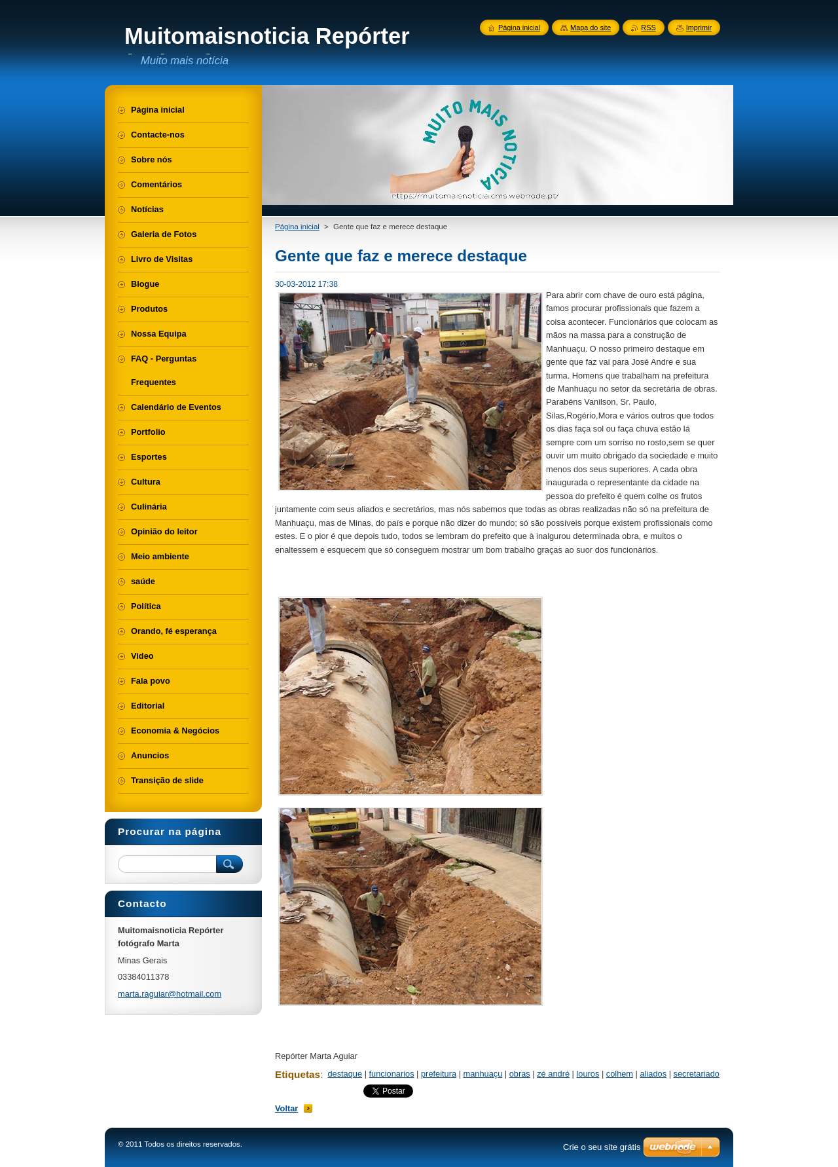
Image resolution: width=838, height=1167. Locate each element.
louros (587, 1074)
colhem (619, 1074)
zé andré (553, 1074)
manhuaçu (483, 1074)
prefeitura (438, 1074)
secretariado (697, 1074)
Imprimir (699, 27)
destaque (344, 1074)
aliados (653, 1074)
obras (519, 1074)
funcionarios (391, 1074)
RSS (648, 27)
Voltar (286, 1108)
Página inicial (297, 227)
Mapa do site (590, 27)
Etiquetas (297, 1074)
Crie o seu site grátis (602, 1147)
